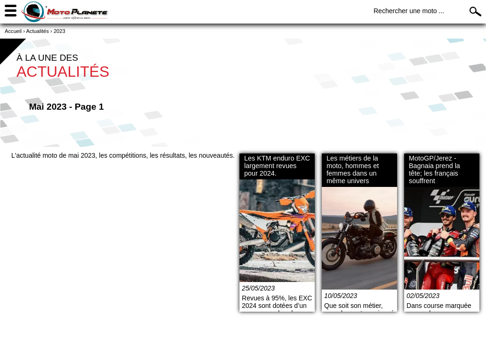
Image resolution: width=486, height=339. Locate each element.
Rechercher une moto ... (409, 11)
